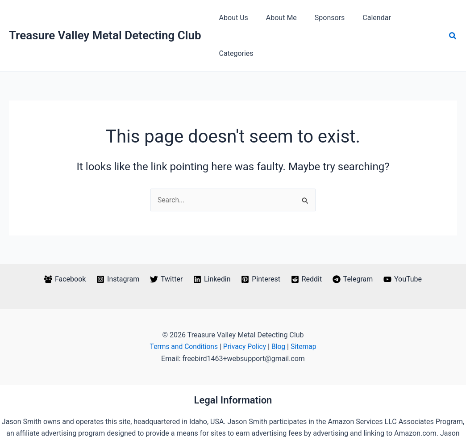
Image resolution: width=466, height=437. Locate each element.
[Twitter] (165, 244)
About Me (281, 17)
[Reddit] (307, 244)
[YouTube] (404, 244)
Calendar (370, 17)
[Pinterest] (260, 244)
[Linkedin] (211, 244)
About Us (237, 17)
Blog (279, 311)
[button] (453, 18)
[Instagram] (116, 244)
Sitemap (305, 311)
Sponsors (327, 17)
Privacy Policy (245, 311)
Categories (416, 17)
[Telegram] (354, 244)
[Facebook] (63, 244)
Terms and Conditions (183, 311)
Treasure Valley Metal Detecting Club (105, 17)
